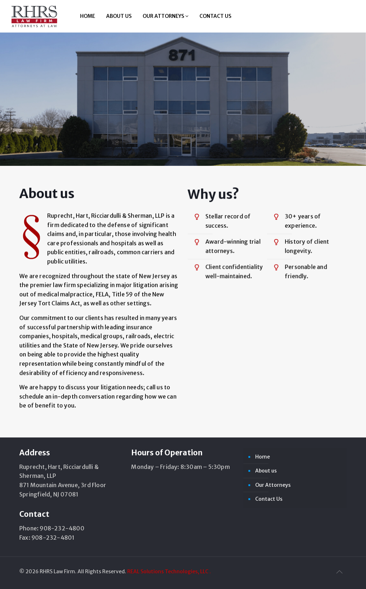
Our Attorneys (165, 16)
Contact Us (215, 16)
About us (119, 16)
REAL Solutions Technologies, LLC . (169, 571)
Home (87, 16)
